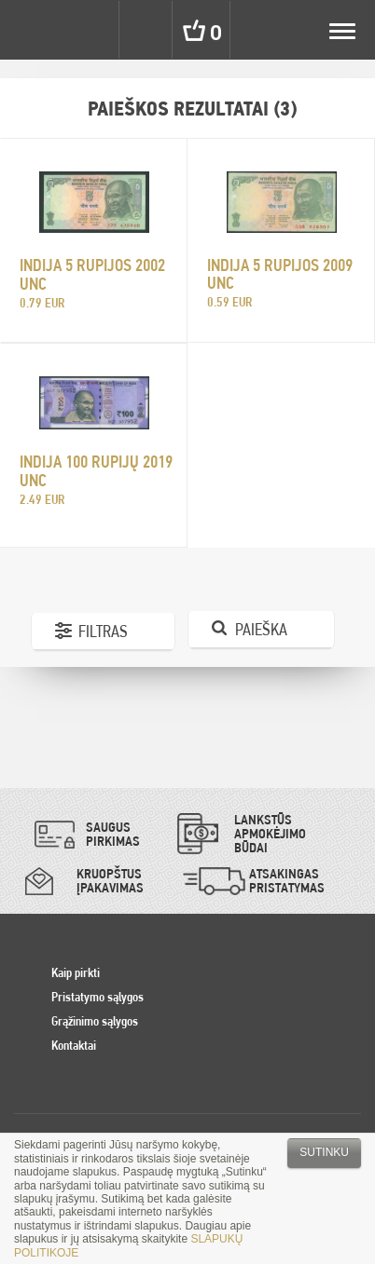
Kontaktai (73, 1045)
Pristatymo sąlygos (97, 996)
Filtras (103, 631)
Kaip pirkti (75, 972)
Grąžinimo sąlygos (94, 1020)
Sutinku (324, 1152)
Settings (91, 30)
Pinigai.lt (30, 30)
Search (147, 30)
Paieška (261, 629)
